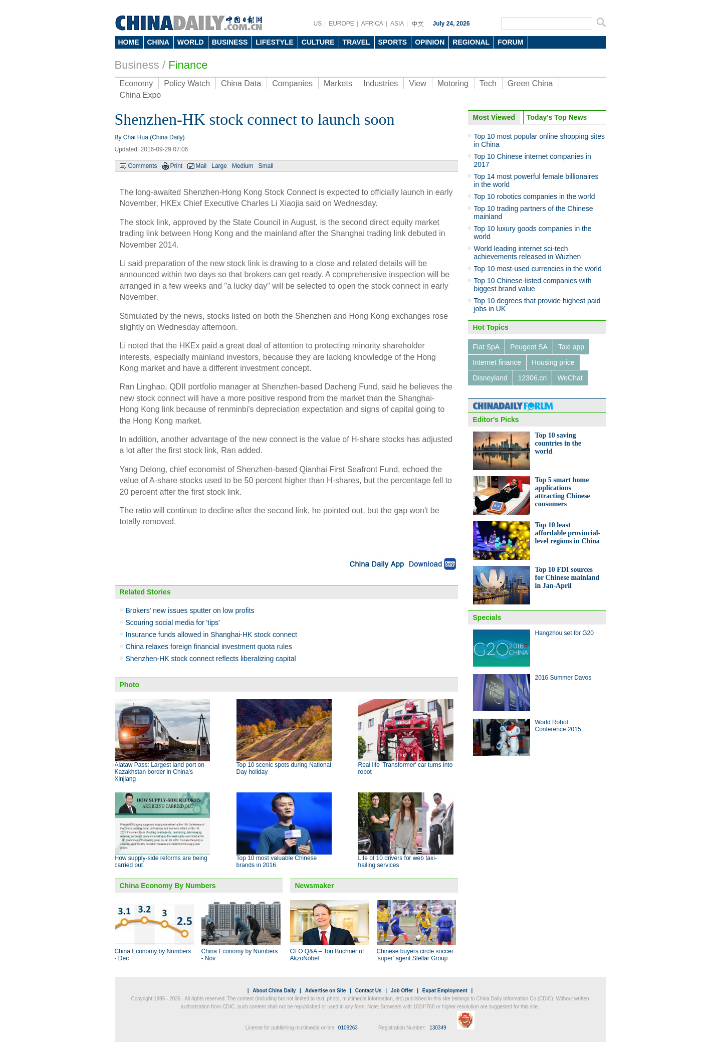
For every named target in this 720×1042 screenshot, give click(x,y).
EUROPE (341, 23)
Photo (130, 685)
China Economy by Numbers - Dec (153, 955)
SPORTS (392, 42)
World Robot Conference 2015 (558, 726)
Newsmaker (314, 886)
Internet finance (497, 362)
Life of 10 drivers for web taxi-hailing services (397, 862)
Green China (530, 83)
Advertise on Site (325, 990)
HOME (128, 42)
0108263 (348, 1027)
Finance (187, 65)
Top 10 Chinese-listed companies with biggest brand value (533, 285)
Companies (292, 83)
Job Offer (402, 990)
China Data (241, 83)
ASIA (397, 23)
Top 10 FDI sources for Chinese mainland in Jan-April (567, 577)
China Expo (140, 95)
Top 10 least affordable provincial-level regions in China (568, 533)
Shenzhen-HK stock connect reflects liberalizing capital (211, 659)
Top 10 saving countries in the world (558, 443)
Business (137, 65)
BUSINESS (230, 42)
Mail (200, 165)
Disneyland (490, 378)
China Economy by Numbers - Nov (239, 955)
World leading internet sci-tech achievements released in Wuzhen (527, 253)
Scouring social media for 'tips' (173, 622)
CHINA (158, 42)
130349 (437, 1027)
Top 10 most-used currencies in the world (538, 269)
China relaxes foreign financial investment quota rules (209, 647)
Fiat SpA (486, 347)
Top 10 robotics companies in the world (534, 196)
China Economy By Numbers (168, 886)
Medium (243, 165)
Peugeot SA (529, 347)
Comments (142, 165)
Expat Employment (444, 990)
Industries (380, 83)
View (417, 83)
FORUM (510, 42)
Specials (487, 617)
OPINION (429, 42)
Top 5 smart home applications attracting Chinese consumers (562, 492)
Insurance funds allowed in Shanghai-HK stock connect (211, 635)
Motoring (452, 83)
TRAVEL (356, 42)
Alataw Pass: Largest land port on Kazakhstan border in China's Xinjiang (159, 771)
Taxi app (571, 347)
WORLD (190, 42)
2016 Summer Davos (563, 677)
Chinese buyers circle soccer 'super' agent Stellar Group (415, 955)
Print (176, 165)
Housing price (553, 362)
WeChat (569, 378)
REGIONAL (471, 42)
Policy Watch (187, 83)
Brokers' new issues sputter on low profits (190, 610)
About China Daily (274, 990)
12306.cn (532, 378)
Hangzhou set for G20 (564, 633)
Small (266, 165)
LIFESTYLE (274, 42)
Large (219, 165)
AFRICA (372, 23)
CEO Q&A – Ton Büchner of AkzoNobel (327, 955)
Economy (136, 83)
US (318, 23)
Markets (338, 83)
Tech (488, 83)
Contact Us (368, 990)
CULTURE (318, 42)
